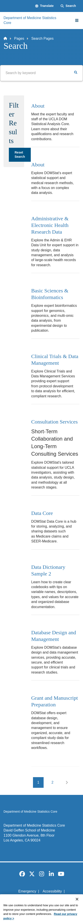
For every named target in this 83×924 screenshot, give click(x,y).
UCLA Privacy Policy (40, 899)
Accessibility (52, 891)
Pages (19, 38)
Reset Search (20, 155)
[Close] (77, 905)
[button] (44, 6)
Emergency (27, 891)
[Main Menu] (76, 20)
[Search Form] (68, 6)
